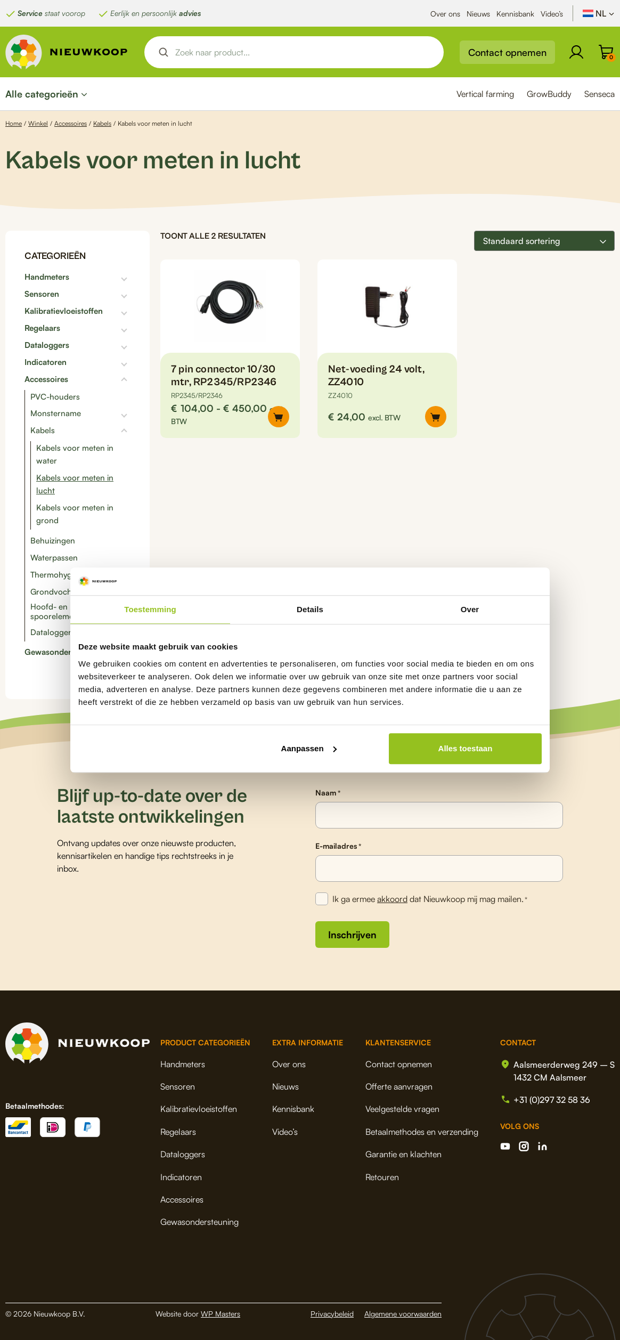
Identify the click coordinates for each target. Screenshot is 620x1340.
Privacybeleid (332, 1313)
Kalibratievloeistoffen (64, 311)
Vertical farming (485, 93)
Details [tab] (310, 609)
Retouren (382, 1177)
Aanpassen (309, 748)
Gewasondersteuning (64, 652)
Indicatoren (46, 362)
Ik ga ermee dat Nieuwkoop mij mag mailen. (429, 899)
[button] (435, 416)
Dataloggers (47, 345)
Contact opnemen (507, 52)
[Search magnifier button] (163, 52)
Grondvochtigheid (63, 592)
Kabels (102, 123)
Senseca (599, 93)
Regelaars (42, 328)
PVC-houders (55, 397)
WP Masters (220, 1313)
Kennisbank (515, 13)
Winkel (38, 123)
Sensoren (42, 294)
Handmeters (47, 277)
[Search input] (303, 52)
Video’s (552, 13)
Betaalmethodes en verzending (421, 1131)
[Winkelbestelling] (544, 241)
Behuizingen (52, 540)
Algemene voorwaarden (403, 1313)
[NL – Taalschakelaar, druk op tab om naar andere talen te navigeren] (599, 13)
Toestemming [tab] (150, 609)
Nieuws (478, 13)
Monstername (55, 413)
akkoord (392, 899)
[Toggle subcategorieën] (99, 277)
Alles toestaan (465, 748)
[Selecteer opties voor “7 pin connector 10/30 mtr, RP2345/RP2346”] (278, 416)
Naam (327, 793)
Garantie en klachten (403, 1154)
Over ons (445, 13)
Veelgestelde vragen (402, 1108)
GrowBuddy (549, 93)
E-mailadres (338, 846)
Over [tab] (470, 609)
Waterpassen (54, 558)
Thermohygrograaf (64, 575)
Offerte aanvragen (399, 1086)
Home (13, 123)
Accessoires (70, 123)
